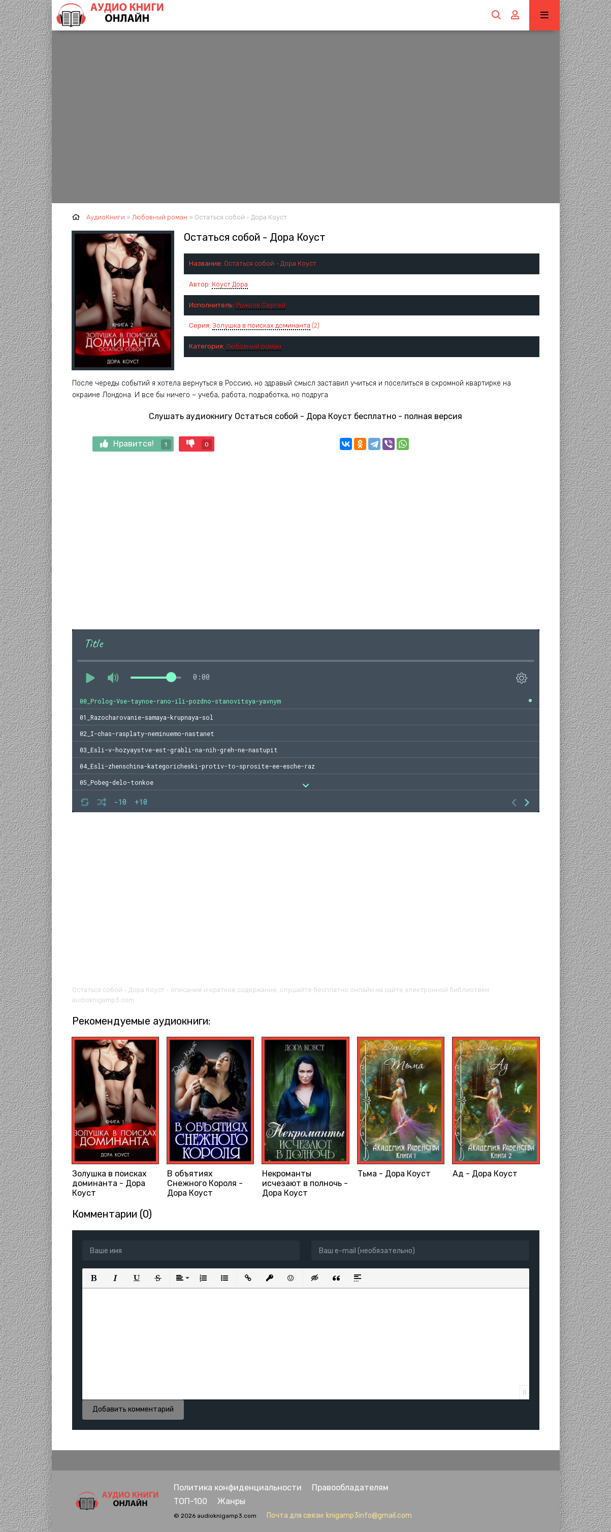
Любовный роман (253, 346)
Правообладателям (350, 1487)
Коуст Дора (230, 284)
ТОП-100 (190, 1501)
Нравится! (135, 444)
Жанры (231, 1501)
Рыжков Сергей (260, 305)
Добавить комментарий (133, 1409)
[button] (94, 1278)
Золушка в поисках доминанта (261, 325)
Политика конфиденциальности (238, 1487)
